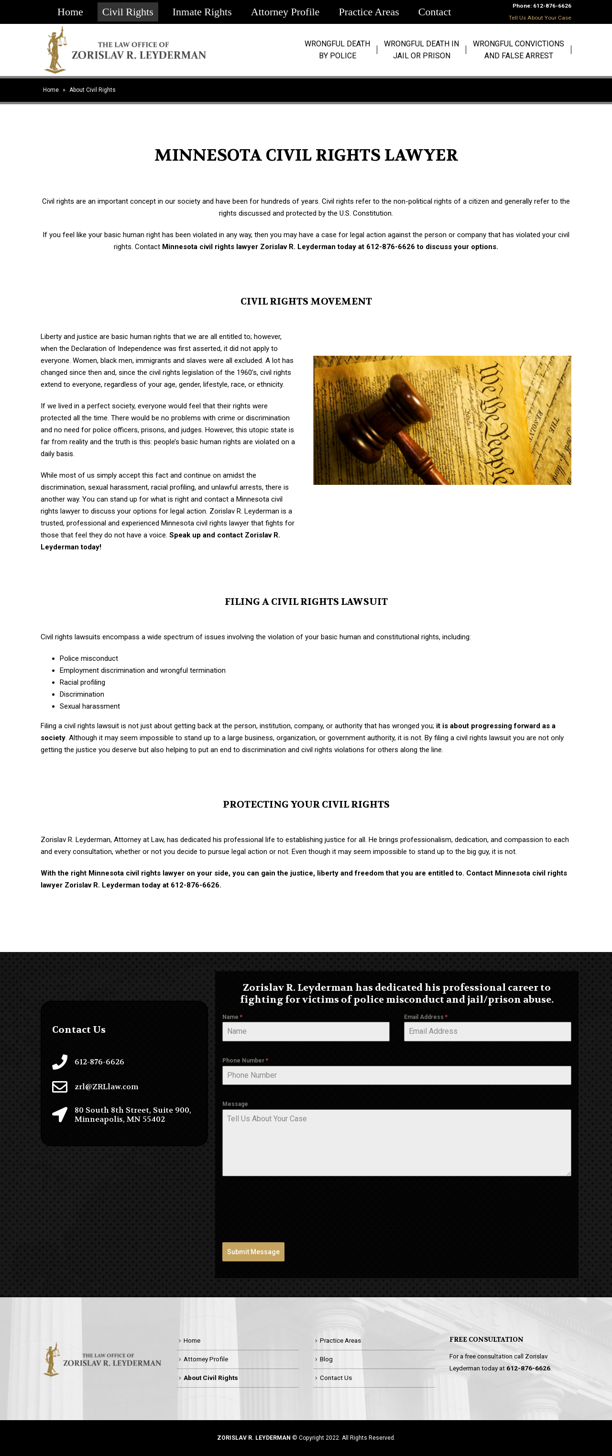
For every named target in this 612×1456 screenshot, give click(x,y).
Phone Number (245, 1060)
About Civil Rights (211, 1377)
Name (232, 1017)
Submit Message (253, 1252)
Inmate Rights (202, 12)
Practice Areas (369, 12)
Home (70, 12)
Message (235, 1104)
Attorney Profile (285, 12)
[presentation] (295, 1209)
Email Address (426, 1017)
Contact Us (336, 1377)
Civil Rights (127, 12)
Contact (434, 12)
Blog (326, 1359)
